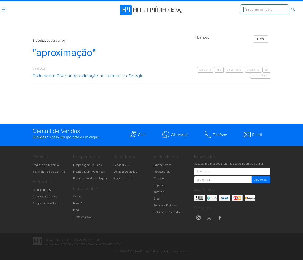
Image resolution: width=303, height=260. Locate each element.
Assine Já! (260, 179)
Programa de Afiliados (47, 203)
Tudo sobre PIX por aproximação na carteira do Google (88, 76)
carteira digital (260, 75)
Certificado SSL (42, 190)
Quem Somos (162, 165)
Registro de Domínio (46, 165)
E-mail (253, 134)
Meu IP (77, 203)
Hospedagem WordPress (89, 171)
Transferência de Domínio (49, 171)
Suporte (159, 185)
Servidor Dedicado (125, 171)
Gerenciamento (123, 178)
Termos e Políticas (165, 205)
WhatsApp (175, 134)
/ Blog (175, 9)
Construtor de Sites (45, 196)
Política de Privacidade (168, 212)
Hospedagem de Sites (87, 165)
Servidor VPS (121, 165)
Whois (77, 196)
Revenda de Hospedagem (90, 178)
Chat (138, 134)
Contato (159, 178)
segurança (205, 69)
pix (266, 69)
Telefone (216, 134)
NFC (219, 69)
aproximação (234, 69)
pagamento (253, 69)
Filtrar (260, 39)
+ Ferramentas (82, 217)
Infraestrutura (162, 171)
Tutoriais (159, 192)
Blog (157, 198)
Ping (76, 210)
